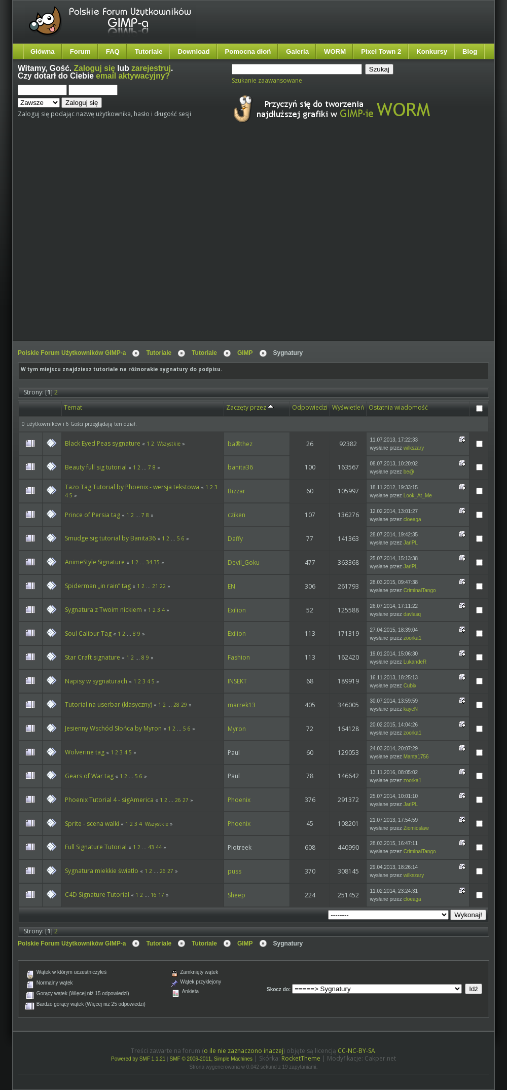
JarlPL (411, 543)
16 (154, 894)
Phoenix (239, 799)
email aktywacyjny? (133, 75)
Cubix (410, 685)
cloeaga (412, 519)
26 (178, 800)
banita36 (240, 467)
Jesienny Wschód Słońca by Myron (113, 728)
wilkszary (414, 448)
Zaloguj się (94, 68)
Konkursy (431, 51)
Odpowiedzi (310, 407)
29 (184, 704)
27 (186, 800)
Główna (42, 51)
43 (151, 847)
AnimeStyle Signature (95, 562)
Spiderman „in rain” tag (98, 586)
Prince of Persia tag (92, 515)
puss (234, 871)
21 (155, 586)
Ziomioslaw (416, 828)
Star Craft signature (92, 657)
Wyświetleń (348, 407)
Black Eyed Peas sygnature (102, 443)
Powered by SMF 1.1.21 (138, 1059)
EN (231, 586)
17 (161, 894)
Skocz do (278, 989)
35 (157, 562)
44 (159, 847)
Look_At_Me (418, 495)
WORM (335, 51)
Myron (237, 728)
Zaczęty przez (250, 407)
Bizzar (236, 491)
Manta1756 (416, 756)
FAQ (113, 51)
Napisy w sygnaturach (96, 681)
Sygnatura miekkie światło (101, 870)
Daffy (235, 538)
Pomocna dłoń (248, 51)
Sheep (236, 895)
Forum (80, 51)
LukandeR (415, 662)
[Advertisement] (95, 241)
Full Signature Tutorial (96, 847)
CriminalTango (420, 590)
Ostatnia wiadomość (398, 407)
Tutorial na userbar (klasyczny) (108, 704)
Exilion (237, 610)
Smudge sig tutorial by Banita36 (110, 538)
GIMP (245, 352)
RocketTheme (300, 1058)
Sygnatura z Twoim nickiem (103, 609)
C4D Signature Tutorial (97, 894)
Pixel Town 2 (381, 51)
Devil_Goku (244, 562)
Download (193, 51)
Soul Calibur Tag (88, 633)
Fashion (239, 657)
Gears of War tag (89, 776)
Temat (73, 407)
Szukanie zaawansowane (267, 80)
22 (163, 586)
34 (149, 562)
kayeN (411, 709)
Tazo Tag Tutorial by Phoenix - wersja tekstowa (133, 487)
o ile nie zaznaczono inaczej (243, 1050)
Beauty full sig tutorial (96, 467)
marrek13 (242, 705)
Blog (469, 51)
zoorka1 (413, 638)
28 (176, 704)
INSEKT (237, 681)
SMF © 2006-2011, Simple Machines (211, 1059)
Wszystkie (168, 443)
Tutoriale (149, 51)
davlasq (412, 614)
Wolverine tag (84, 752)
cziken (236, 515)
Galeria (297, 51)
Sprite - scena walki (92, 823)
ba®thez (240, 444)
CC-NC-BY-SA (356, 1050)
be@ (409, 472)
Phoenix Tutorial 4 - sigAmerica (109, 799)
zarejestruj (151, 68)
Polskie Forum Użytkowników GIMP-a (72, 352)
